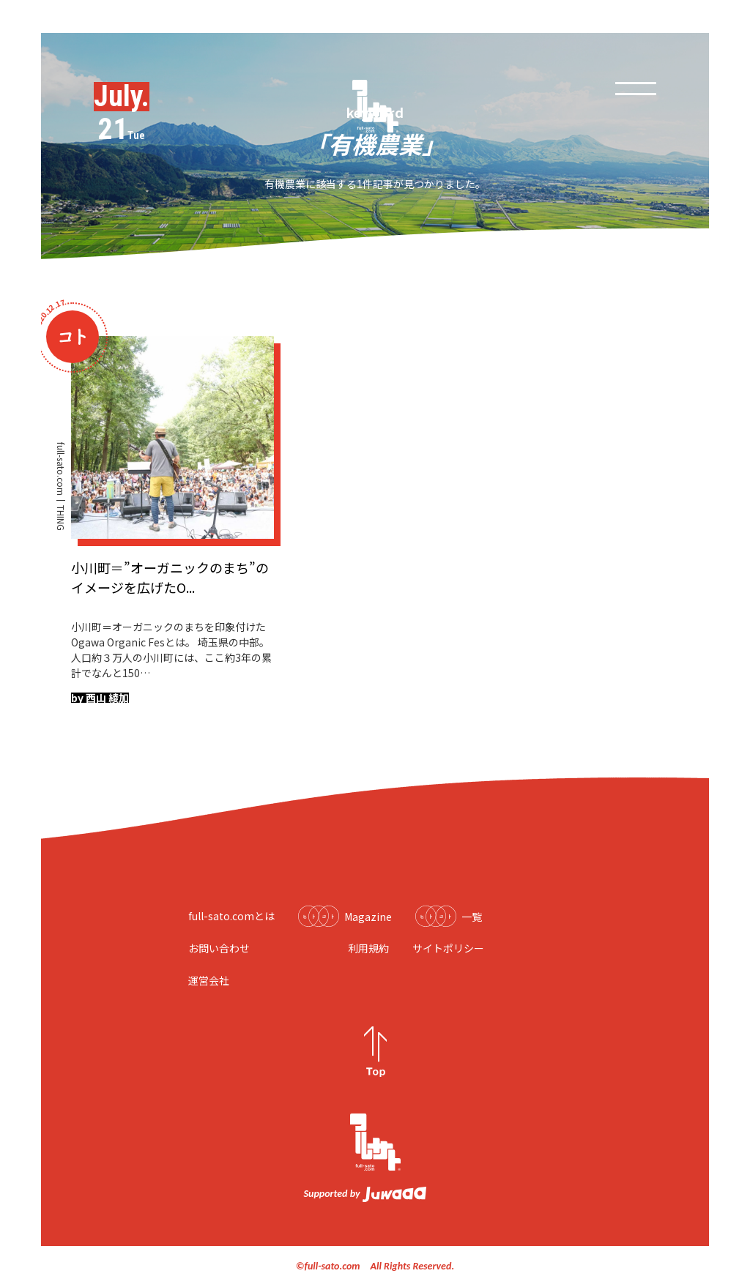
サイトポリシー (448, 948)
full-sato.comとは (231, 916)
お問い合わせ (219, 948)
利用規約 (368, 948)
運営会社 (208, 980)
